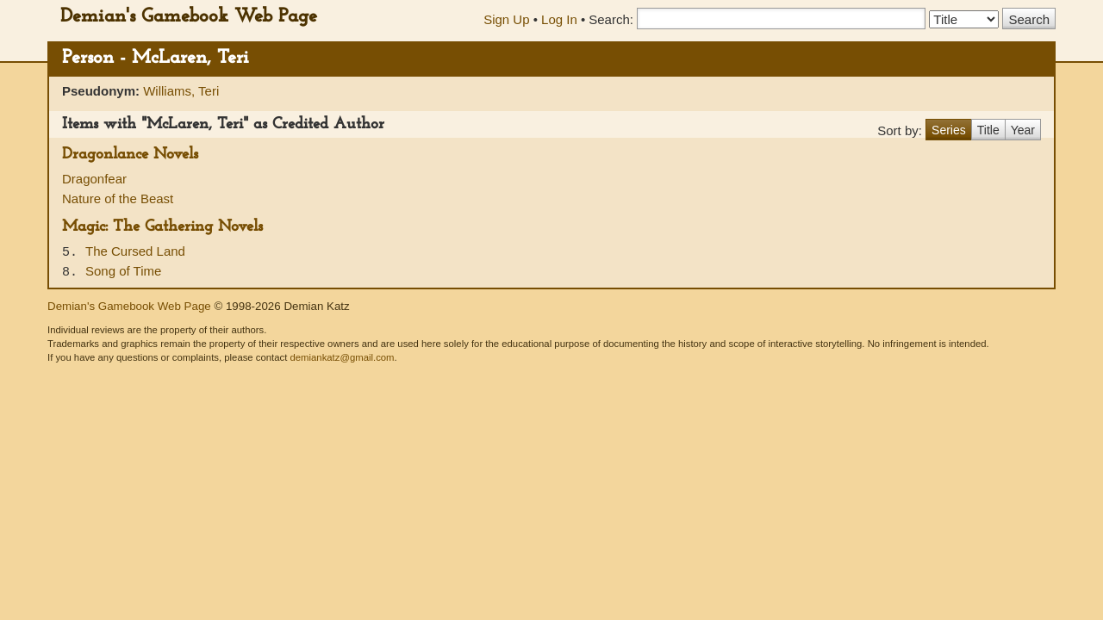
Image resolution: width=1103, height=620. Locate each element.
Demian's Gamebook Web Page (188, 17)
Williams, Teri (181, 91)
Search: (611, 19)
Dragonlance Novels (130, 154)
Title (988, 130)
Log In (559, 19)
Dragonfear (94, 178)
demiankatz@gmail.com (342, 357)
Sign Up (506, 19)
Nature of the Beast (117, 198)
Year (1023, 130)
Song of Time (123, 271)
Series (949, 130)
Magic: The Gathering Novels (162, 227)
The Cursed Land (135, 251)
